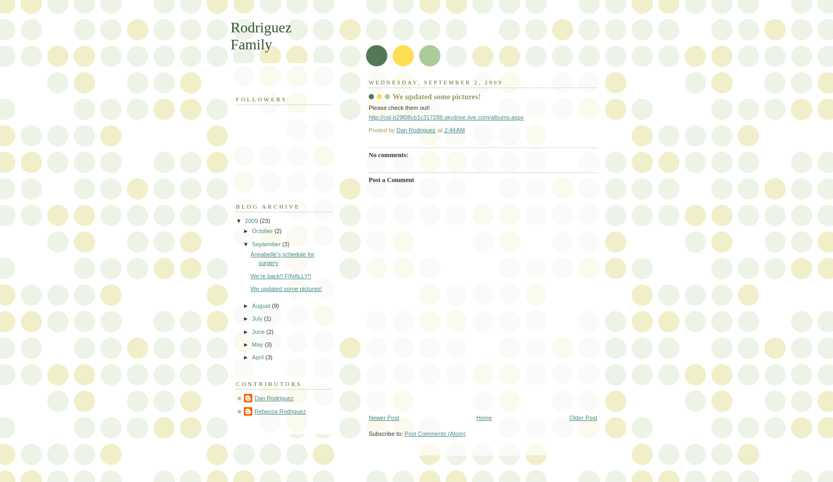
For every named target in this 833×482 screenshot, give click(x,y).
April (258, 357)
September (267, 244)
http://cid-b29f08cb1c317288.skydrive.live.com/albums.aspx (446, 117)
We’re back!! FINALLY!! (281, 276)
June (259, 332)
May (258, 344)
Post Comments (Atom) (435, 434)
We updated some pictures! (286, 289)
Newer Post (384, 418)
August (261, 306)
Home (484, 418)
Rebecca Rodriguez (280, 411)
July (258, 318)
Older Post (583, 418)
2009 (252, 221)
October (263, 231)
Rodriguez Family (261, 36)
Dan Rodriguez (274, 398)
